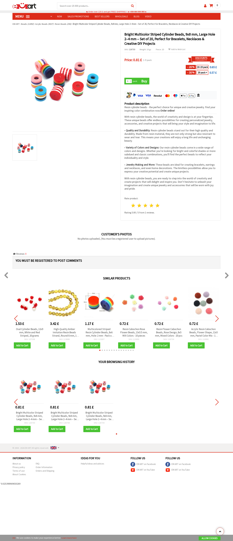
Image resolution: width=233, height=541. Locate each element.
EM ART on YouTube (142, 470)
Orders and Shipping (45, 471)
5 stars (158, 206)
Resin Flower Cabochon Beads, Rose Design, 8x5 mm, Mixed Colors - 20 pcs (168, 332)
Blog (136, 16)
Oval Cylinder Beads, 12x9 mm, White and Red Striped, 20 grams (29, 332)
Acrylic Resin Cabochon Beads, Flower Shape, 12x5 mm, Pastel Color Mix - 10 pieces (203, 332)
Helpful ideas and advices (92, 464)
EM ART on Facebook (143, 464)
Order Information (44, 467)
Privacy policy (18, 467)
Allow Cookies (210, 538)
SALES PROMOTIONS (78, 16)
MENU (22, 16)
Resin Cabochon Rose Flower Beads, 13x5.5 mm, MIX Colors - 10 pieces (134, 332)
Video (148, 16)
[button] (99, 350)
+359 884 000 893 (137, 12)
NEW (59, 16)
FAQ (37, 464)
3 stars (146, 206)
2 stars (139, 206)
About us (16, 464)
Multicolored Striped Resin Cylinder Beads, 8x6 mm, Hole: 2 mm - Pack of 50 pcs (99, 332)
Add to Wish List (176, 49)
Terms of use (18, 471)
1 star (133, 206)
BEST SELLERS (102, 16)
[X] (13, 537)
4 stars (151, 206)
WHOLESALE (121, 16)
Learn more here (69, 537)
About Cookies (19, 474)
